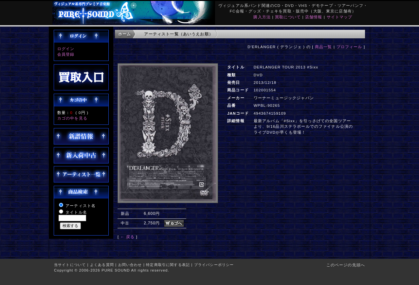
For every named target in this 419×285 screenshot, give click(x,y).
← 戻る (127, 237)
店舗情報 (313, 17)
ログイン (66, 49)
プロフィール (349, 47)
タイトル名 (76, 212)
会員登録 (66, 54)
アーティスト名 (80, 205)
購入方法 (262, 17)
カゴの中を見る (72, 118)
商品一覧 (323, 47)
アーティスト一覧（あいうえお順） (178, 34)
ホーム (124, 34)
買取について (288, 17)
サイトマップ (340, 17)
